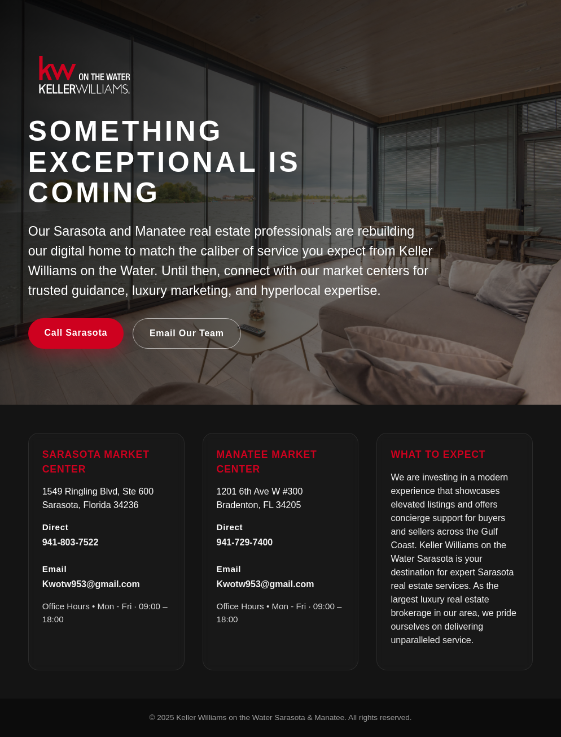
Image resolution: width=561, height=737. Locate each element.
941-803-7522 (70, 542)
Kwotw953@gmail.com (91, 584)
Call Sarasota (75, 332)
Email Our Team (187, 333)
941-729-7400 (245, 542)
